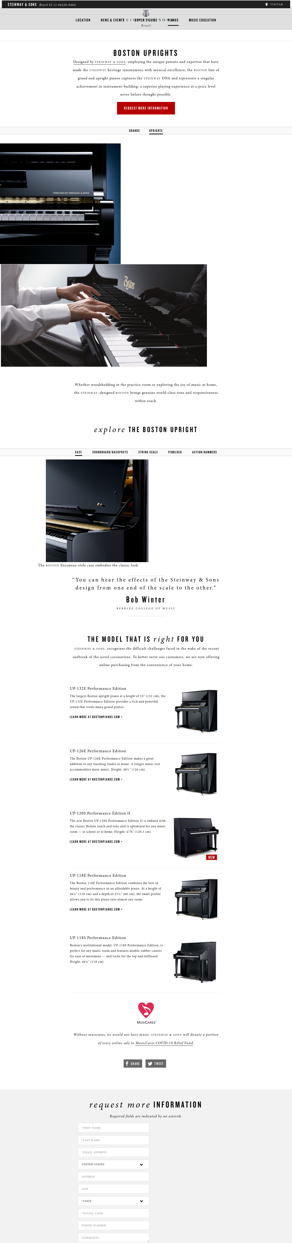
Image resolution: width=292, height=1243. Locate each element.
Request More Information (146, 115)
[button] (99, 1198)
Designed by (94, 67)
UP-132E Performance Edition (92, 573)
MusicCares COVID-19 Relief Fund (157, 949)
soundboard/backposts (110, 334)
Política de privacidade (52, 1220)
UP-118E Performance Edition (92, 773)
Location (83, 38)
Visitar (275, 4)
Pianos (173, 38)
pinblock (175, 334)
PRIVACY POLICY (201, 1096)
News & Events (113, 38)
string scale (148, 334)
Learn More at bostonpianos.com (89, 601)
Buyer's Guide (146, 38)
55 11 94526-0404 (61, 5)
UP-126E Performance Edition (92, 640)
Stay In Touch (183, 1194)
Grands (134, 138)
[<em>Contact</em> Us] (120, 1198)
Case (78, 334)
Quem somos (20, 1220)
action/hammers (204, 334)
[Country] (182, 1046)
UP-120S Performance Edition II (94, 706)
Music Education (202, 38)
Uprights (156, 138)
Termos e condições (87, 1220)
